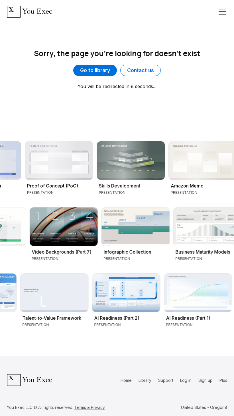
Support (165, 380)
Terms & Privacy (89, 407)
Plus (223, 380)
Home (126, 380)
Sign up (205, 380)
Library (145, 380)
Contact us (140, 70)
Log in (186, 380)
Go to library (95, 70)
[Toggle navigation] (222, 12)
